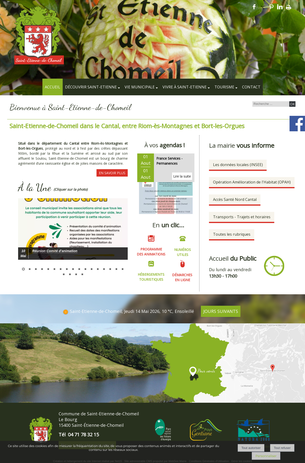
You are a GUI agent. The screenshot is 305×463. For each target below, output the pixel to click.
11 (85, 269)
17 (122, 269)
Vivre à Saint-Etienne (185, 87)
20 (76, 274)
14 (104, 269)
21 (82, 274)
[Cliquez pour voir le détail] (54, 251)
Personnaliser (265, 456)
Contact (251, 87)
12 (91, 269)
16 (116, 269)
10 (79, 269)
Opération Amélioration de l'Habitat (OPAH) (252, 182)
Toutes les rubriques (231, 234)
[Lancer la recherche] (292, 104)
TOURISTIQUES (151, 279)
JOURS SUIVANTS (220, 310)
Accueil (52, 87)
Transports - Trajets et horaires (241, 216)
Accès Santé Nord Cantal (235, 199)
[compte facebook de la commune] (297, 130)
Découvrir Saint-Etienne (91, 87)
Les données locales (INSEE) (238, 164)
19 (69, 274)
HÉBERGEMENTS (151, 274)
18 (63, 274)
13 (97, 269)
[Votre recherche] (270, 104)
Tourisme (224, 87)
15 (110, 269)
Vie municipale (140, 87)
